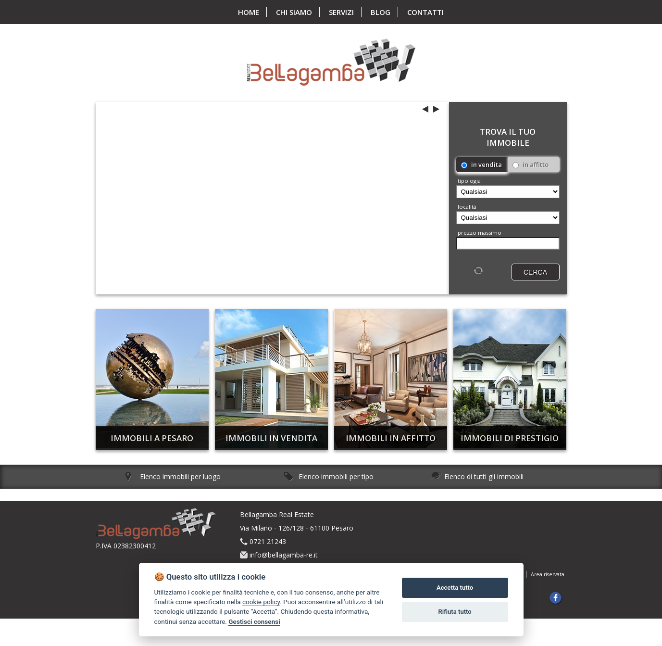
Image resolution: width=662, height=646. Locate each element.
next (436, 109)
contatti (425, 12)
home (248, 12)
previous (425, 111)
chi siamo (294, 12)
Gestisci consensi (254, 621)
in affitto (530, 164)
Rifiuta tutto (454, 611)
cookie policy (261, 602)
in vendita (481, 164)
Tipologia (469, 180)
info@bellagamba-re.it (284, 554)
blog (380, 12)
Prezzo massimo (479, 232)
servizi (341, 12)
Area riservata (547, 574)
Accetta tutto (455, 587)
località (467, 206)
